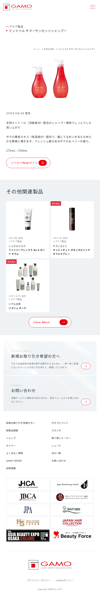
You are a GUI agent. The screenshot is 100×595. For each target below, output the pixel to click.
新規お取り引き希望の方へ (20, 422)
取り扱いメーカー (61, 438)
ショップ (11, 438)
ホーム (37, 48)
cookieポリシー (64, 580)
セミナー (11, 445)
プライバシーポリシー (39, 580)
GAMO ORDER (14, 460)
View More (51, 322)
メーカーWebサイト (29, 163)
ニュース (56, 445)
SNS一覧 (56, 453)
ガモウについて (60, 422)
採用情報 (11, 468)
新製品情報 (49, 48)
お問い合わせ (59, 460)
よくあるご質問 (14, 453)
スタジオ (56, 430)
